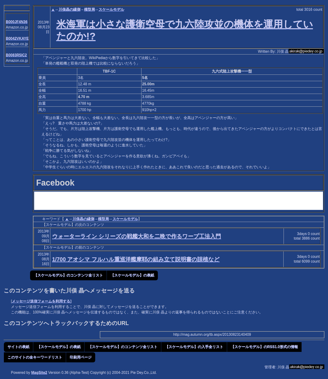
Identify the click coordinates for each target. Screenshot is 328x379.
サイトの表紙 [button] (18, 347)
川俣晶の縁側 (69, 9)
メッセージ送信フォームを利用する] (41, 301)
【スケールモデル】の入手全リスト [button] (194, 347)
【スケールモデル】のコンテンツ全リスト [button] (68, 275)
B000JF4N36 (16, 22)
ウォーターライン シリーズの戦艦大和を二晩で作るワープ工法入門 (136, 236)
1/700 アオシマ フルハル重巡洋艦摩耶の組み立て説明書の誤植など (136, 259)
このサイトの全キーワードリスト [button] (35, 357)
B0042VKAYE (17, 38)
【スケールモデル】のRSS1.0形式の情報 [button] (264, 347)
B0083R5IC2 (16, 55)
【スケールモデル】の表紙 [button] (132, 275)
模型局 (89, 9)
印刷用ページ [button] (81, 357)
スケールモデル (111, 9)
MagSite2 (39, 372)
